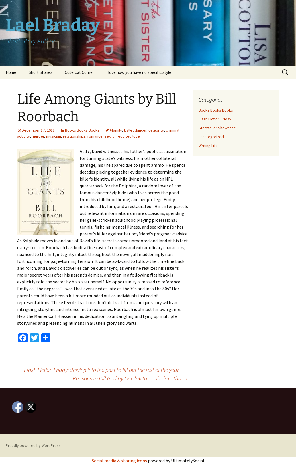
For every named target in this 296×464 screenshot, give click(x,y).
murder (38, 136)
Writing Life (208, 145)
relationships (74, 136)
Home (11, 72)
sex (108, 136)
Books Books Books (82, 130)
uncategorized (211, 136)
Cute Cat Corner (79, 72)
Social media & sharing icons (120, 460)
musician (53, 136)
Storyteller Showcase (217, 127)
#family (116, 130)
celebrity (156, 130)
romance (95, 136)
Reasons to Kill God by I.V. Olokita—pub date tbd (130, 378)
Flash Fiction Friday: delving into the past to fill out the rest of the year (98, 369)
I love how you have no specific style (138, 72)
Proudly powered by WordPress (33, 445)
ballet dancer (135, 130)
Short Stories (40, 72)
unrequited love (126, 136)
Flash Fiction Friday (215, 119)
